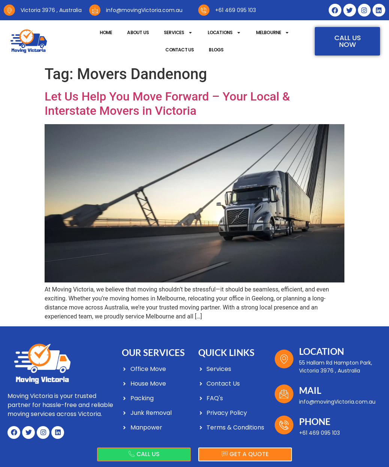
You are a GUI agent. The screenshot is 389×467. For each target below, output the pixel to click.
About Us (138, 32)
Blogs (216, 50)
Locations (224, 33)
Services (178, 33)
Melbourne (273, 33)
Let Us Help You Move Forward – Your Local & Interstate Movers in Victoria (167, 103)
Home (106, 32)
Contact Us (179, 50)
